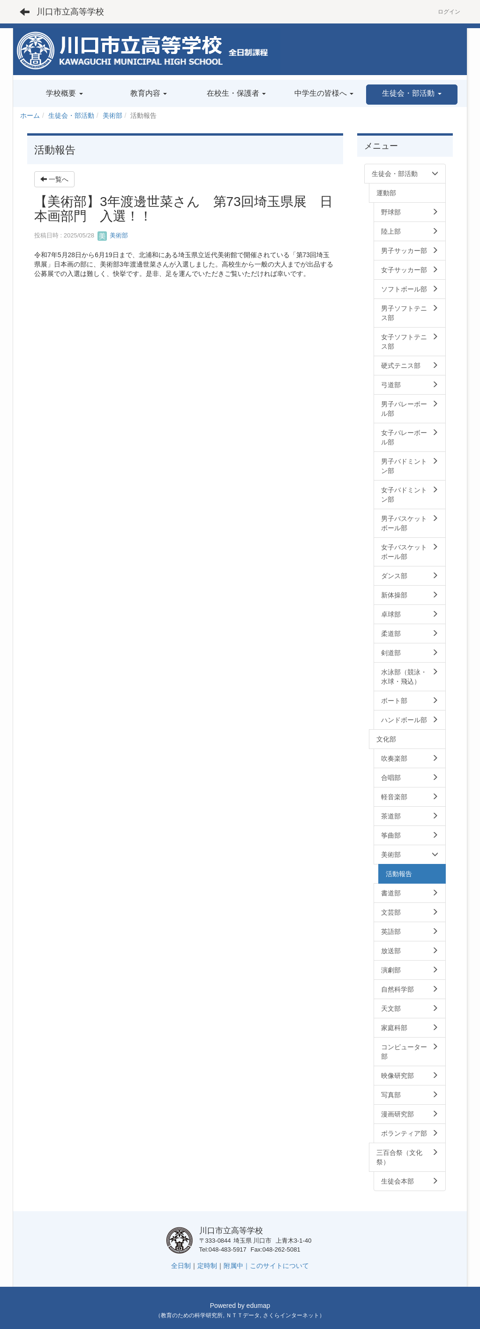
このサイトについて (279, 1265)
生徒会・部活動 (71, 115)
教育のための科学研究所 (192, 1315)
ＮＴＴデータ (243, 1315)
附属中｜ (237, 1265)
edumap (258, 1305)
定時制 (207, 1265)
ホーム (30, 115)
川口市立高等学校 (70, 11)
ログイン (449, 11)
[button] (412, 94)
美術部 (112, 115)
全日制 (181, 1265)
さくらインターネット (291, 1315)
